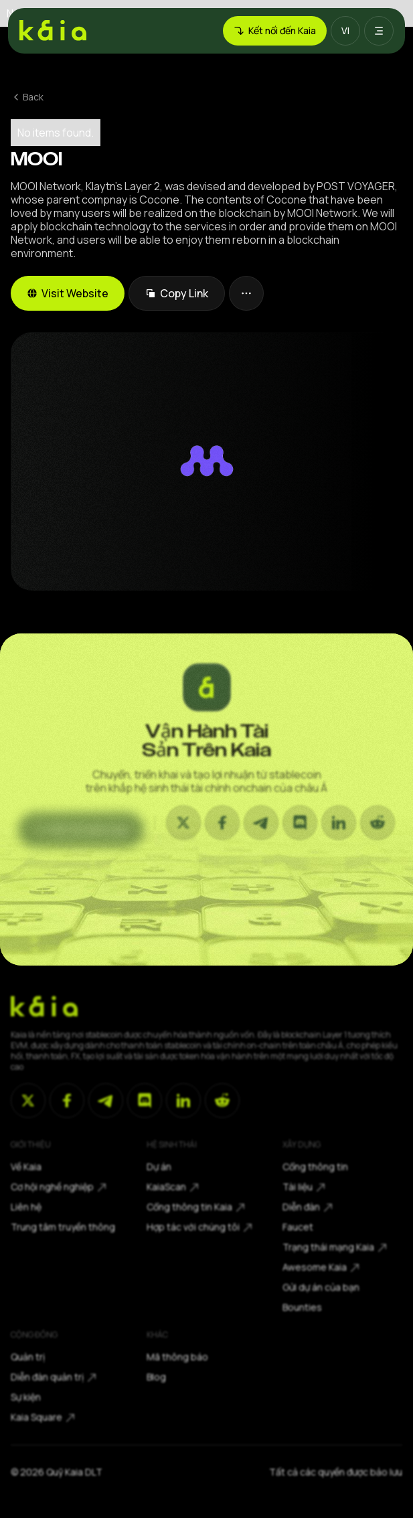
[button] (345, 31)
